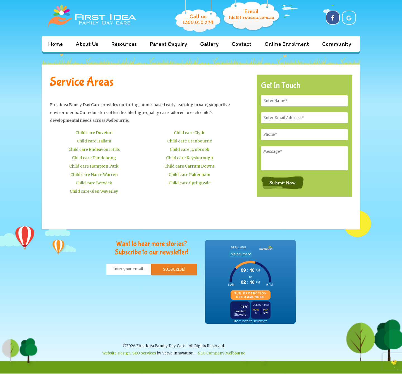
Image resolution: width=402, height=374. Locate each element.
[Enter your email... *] (129, 269)
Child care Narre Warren (94, 174)
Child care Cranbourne (189, 141)
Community (336, 44)
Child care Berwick (94, 182)
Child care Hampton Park (94, 166)
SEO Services (144, 353)
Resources (124, 44)
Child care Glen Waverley (94, 191)
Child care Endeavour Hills (94, 149)
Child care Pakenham (189, 174)
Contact (242, 44)
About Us (87, 44)
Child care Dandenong (94, 157)
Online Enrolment (287, 44)
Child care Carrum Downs (189, 166)
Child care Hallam (94, 141)
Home (55, 44)
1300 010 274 (198, 22)
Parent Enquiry (168, 44)
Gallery (209, 44)
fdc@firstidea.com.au (251, 17)
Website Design (116, 353)
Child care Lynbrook (189, 149)
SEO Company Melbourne (221, 353)
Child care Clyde (189, 132)
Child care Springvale (189, 182)
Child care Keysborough (189, 157)
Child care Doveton (94, 132)
